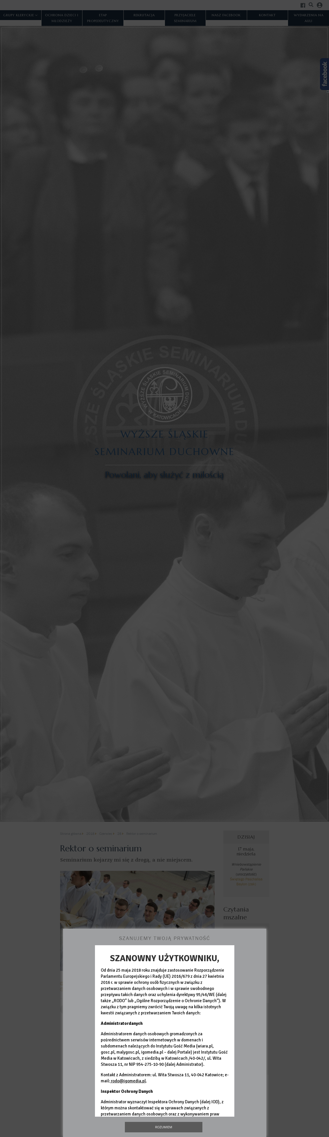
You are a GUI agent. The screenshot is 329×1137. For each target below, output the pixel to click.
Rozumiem (163, 1127)
